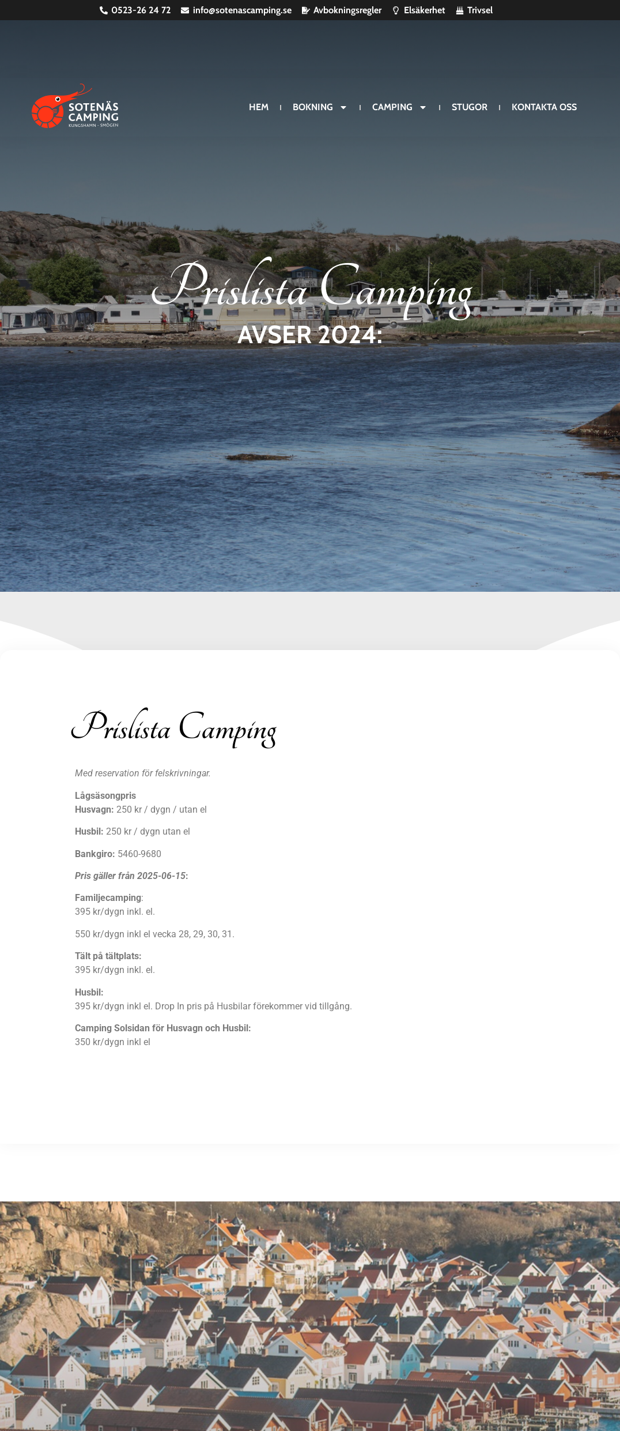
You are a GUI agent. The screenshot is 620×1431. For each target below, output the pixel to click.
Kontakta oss (544, 107)
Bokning (320, 107)
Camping (400, 107)
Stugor (469, 107)
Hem (259, 107)
